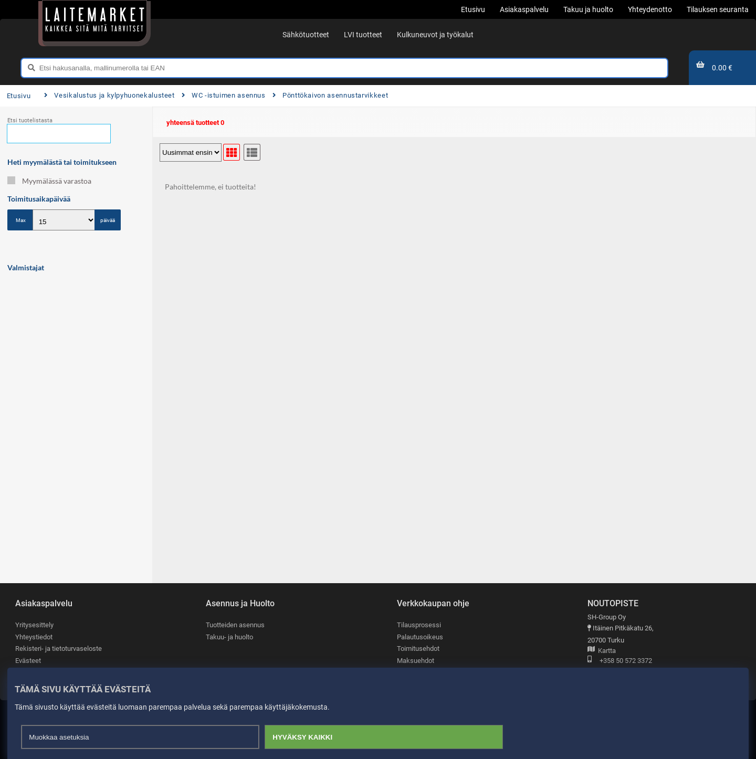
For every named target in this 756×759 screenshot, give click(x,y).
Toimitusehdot (418, 648)
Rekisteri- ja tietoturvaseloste (58, 648)
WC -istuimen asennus (224, 95)
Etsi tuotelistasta (29, 120)
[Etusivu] (94, 21)
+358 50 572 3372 (619, 661)
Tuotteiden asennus (235, 625)
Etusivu (18, 96)
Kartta (601, 651)
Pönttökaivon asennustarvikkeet (330, 95)
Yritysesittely (34, 625)
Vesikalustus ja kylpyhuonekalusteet (109, 95)
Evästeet (28, 661)
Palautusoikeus (420, 637)
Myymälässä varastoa (49, 180)
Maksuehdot (415, 661)
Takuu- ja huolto (229, 637)
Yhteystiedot (33, 637)
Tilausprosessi (419, 625)
